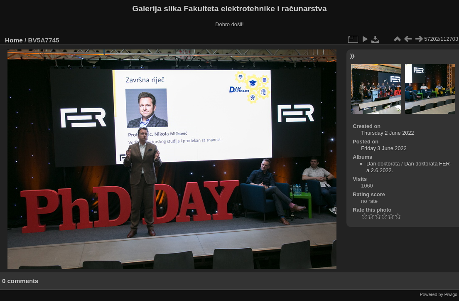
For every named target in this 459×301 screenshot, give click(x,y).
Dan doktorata (383, 163)
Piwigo (450, 294)
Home (14, 40)
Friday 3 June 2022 (384, 148)
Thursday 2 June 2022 (387, 133)
